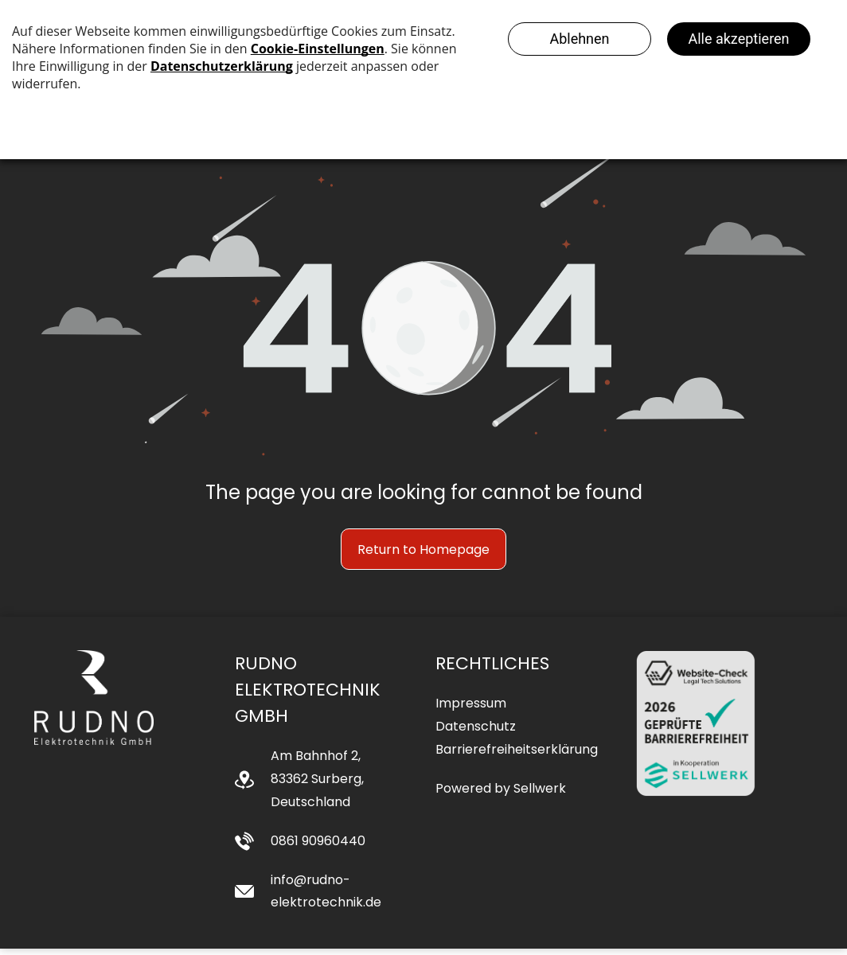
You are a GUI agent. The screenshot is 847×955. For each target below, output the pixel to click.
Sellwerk (539, 794)
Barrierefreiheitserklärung (516, 755)
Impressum (470, 710)
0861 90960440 (318, 847)
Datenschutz (475, 732)
